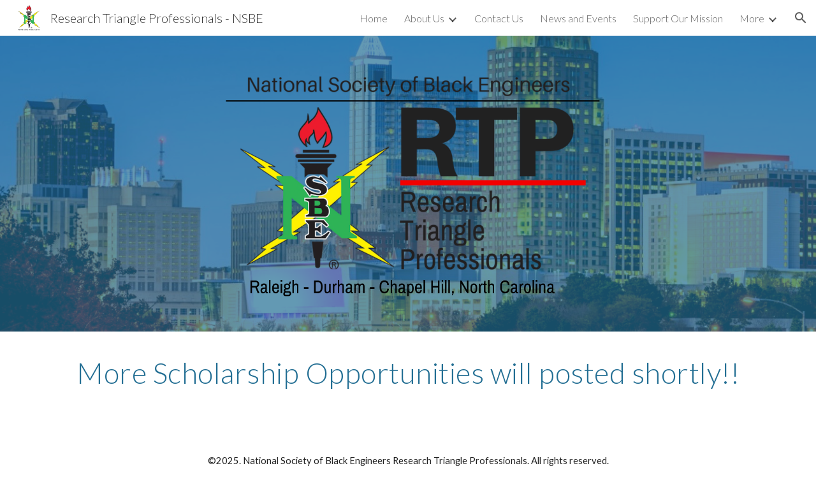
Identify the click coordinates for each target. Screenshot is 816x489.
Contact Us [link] (498, 18)
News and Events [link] (578, 18)
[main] (408, 373)
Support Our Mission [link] (678, 18)
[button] (800, 18)
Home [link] (374, 18)
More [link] (752, 18)
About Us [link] (424, 18)
